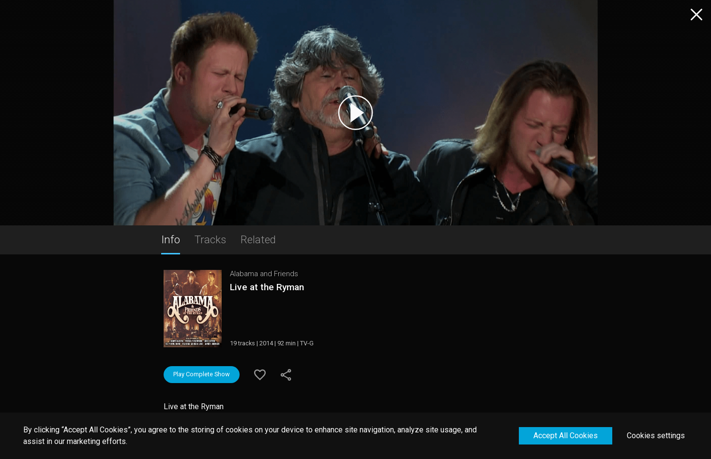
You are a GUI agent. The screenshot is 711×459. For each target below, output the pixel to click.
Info (170, 239)
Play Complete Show (201, 374)
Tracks (210, 239)
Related (258, 239)
